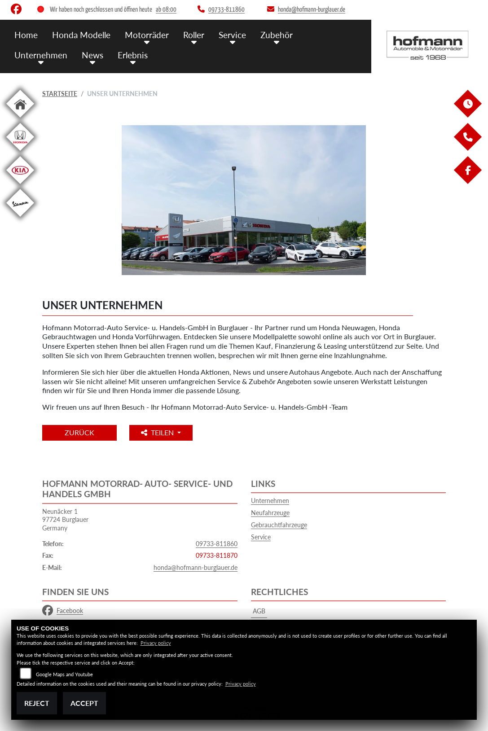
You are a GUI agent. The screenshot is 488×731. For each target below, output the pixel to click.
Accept (84, 703)
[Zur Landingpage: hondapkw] (20, 152)
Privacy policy (156, 643)
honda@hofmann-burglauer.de (195, 567)
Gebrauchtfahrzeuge (279, 525)
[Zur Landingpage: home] (20, 119)
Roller (193, 35)
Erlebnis (133, 55)
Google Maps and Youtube (64, 674)
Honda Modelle (81, 35)
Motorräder (147, 35)
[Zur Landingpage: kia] (20, 185)
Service (232, 35)
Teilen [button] (158, 432)
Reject (36, 703)
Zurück (79, 432)
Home (26, 35)
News (92, 55)
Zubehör (276, 35)
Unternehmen (40, 55)
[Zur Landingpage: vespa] (20, 218)
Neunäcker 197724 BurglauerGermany (65, 520)
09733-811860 (216, 543)
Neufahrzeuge (270, 513)
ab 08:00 (166, 9)
